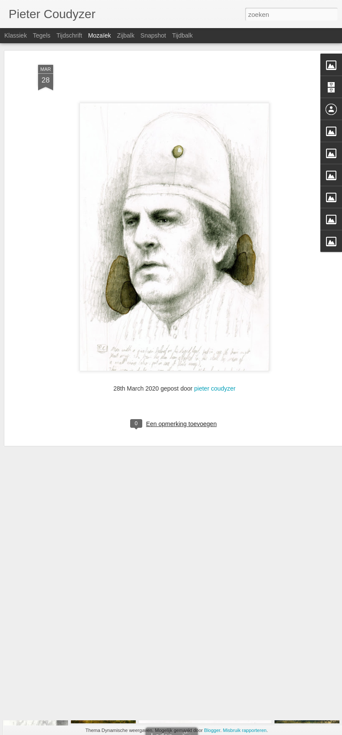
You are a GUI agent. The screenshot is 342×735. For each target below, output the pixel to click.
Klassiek (15, 35)
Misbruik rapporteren (245, 730)
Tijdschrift (69, 35)
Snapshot (153, 35)
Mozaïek (99, 35)
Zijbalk (125, 35)
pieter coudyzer (215, 351)
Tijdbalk (182, 35)
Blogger (212, 730)
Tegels (41, 35)
